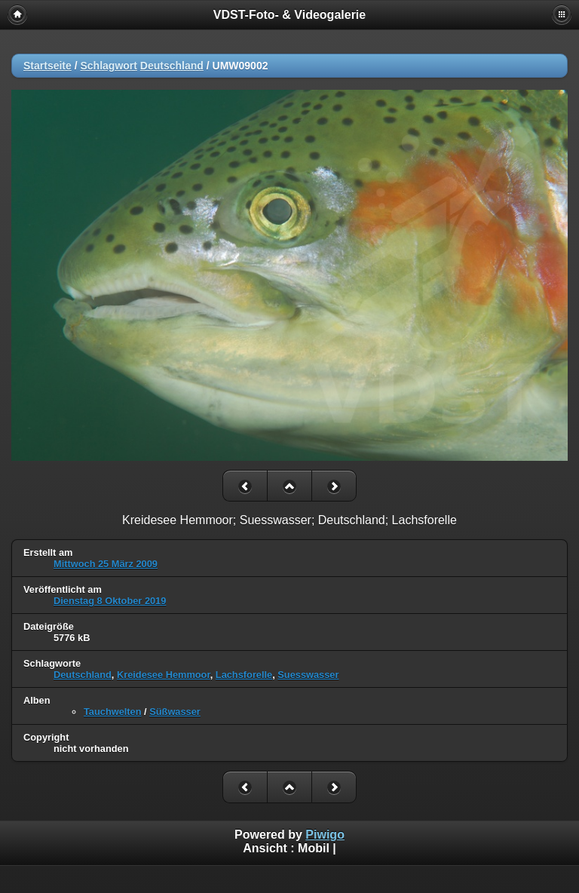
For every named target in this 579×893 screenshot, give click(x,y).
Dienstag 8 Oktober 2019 (110, 600)
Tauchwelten (113, 711)
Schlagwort (108, 66)
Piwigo (325, 834)
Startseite (47, 66)
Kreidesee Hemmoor (163, 674)
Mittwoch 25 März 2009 (106, 563)
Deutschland (172, 66)
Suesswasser (308, 674)
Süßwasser (175, 711)
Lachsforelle (244, 674)
